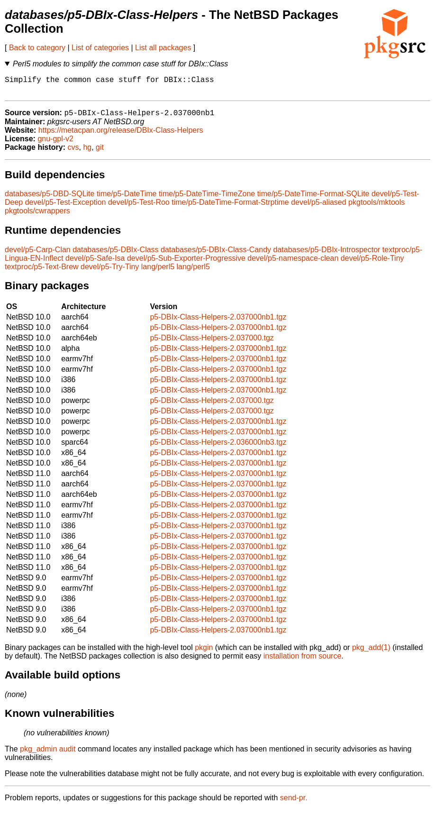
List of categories (100, 48)
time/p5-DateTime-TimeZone (207, 199)
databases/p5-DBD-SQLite (49, 199)
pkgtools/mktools (376, 207)
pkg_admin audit (47, 754)
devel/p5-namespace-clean (292, 263)
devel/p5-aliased (318, 207)
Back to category (37, 48)
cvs (73, 152)
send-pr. (294, 803)
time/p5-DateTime (127, 199)
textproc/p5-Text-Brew (42, 272)
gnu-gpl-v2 (55, 144)
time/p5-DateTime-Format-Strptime (230, 207)
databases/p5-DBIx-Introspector (327, 255)
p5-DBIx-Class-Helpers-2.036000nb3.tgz (218, 447)
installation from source (302, 661)
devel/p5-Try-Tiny (110, 272)
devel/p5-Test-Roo (139, 207)
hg (87, 152)
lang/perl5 (157, 272)
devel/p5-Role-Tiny (372, 263)
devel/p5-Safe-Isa (95, 263)
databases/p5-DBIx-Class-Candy (216, 255)
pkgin (204, 653)
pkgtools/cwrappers (37, 216)
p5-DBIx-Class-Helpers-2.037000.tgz (211, 343)
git (100, 152)
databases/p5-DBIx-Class (115, 255)
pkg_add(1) (371, 653)
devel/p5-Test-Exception (65, 207)
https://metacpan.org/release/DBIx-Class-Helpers (120, 135)
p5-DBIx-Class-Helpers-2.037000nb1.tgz (218, 322)
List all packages (163, 48)
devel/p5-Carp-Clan (38, 255)
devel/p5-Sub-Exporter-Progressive (186, 263)
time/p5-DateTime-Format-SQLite (313, 199)
